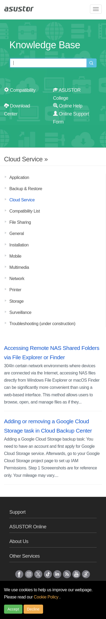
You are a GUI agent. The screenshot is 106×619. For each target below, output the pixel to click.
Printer (15, 289)
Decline (33, 609)
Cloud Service (22, 200)
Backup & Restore (25, 188)
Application (19, 177)
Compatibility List (24, 211)
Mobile (15, 256)
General (16, 233)
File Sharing (20, 222)
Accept (13, 609)
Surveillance (20, 312)
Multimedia (19, 267)
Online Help (67, 106)
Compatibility (20, 90)
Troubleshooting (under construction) (42, 323)
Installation (19, 245)
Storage (16, 301)
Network (16, 278)
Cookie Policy (46, 597)
